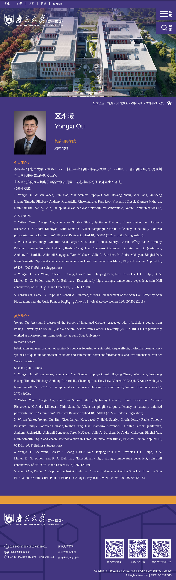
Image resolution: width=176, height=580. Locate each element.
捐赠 (43, 3)
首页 (110, 103)
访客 (31, 3)
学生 (7, 3)
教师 (19, 3)
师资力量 (122, 103)
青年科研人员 (155, 103)
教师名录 (137, 103)
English (57, 3)
